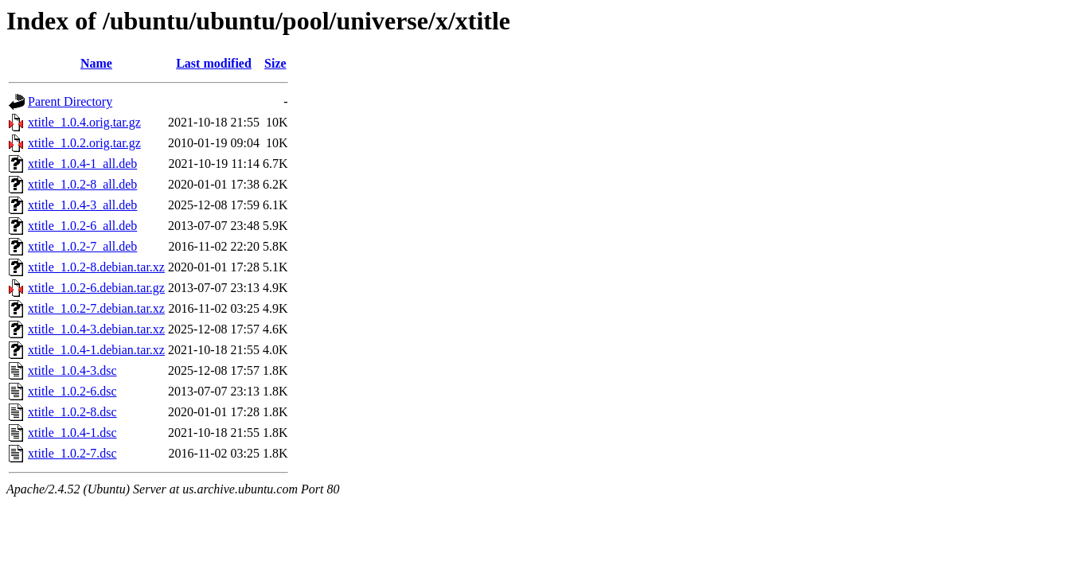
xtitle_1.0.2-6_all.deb (82, 225)
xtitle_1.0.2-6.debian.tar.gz (96, 287)
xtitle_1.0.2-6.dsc (72, 391)
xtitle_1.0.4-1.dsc (72, 432)
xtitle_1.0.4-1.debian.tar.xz (96, 350)
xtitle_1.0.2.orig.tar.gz (84, 143)
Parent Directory (70, 101)
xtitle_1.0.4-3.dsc (72, 370)
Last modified (214, 63)
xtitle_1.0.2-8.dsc (72, 412)
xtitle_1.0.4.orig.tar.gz (84, 122)
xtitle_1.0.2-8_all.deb (82, 184)
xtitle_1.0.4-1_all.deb (82, 163)
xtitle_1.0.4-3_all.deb (82, 205)
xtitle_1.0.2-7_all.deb (82, 246)
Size (275, 63)
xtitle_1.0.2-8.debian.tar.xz (96, 267)
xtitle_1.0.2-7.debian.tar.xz (96, 308)
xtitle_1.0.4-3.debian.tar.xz (96, 329)
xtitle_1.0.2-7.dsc (72, 453)
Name (96, 63)
